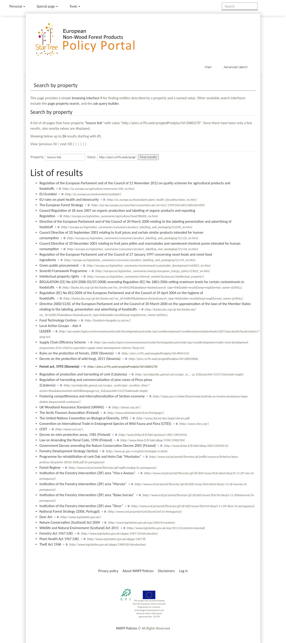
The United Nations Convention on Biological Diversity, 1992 (84, 418)
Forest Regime (50, 467)
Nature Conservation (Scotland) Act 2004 (70, 522)
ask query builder (106, 103)
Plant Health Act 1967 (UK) (59, 539)
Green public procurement (59, 265)
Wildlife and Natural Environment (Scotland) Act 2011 (79, 528)
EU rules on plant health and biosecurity (69, 199)
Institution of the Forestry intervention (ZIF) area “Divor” (81, 506)
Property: (38, 157)
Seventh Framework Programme (63, 271)
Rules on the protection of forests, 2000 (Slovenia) (77, 353)
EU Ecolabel (48, 194)
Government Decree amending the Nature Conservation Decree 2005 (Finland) (98, 445)
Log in (183, 571)
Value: (91, 157)
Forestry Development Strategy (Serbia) (69, 451)
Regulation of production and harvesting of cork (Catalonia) (83, 374)
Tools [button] (74, 6)
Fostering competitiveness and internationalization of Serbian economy (92, 396)
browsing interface (85, 98)
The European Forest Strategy (61, 205)
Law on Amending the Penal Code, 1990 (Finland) (76, 440)
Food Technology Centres (58, 320)
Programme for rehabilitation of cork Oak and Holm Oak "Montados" (90, 456)
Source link (94, 123)
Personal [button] (17, 6)
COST (43, 429)
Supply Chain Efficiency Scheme (63, 342)
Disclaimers (166, 571)
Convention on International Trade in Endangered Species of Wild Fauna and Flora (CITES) (105, 423)
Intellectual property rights (59, 276)
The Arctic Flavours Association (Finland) (69, 412)
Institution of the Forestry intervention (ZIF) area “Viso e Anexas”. (88, 473)
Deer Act (46, 517)
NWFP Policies (126, 628)
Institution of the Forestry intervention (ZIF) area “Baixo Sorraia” (87, 495)
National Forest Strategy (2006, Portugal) (70, 511)
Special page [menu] (47, 6)
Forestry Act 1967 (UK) (56, 533)
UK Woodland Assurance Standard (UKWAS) (72, 407)
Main (208, 67)
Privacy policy (108, 571)
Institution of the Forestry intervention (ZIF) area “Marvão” (83, 484)
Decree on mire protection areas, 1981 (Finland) (75, 434)
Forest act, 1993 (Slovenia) (59, 366)
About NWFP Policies (138, 571)
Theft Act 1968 (50, 544)
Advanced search (236, 67)
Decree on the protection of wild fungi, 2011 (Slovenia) (80, 358)
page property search (63, 103)
